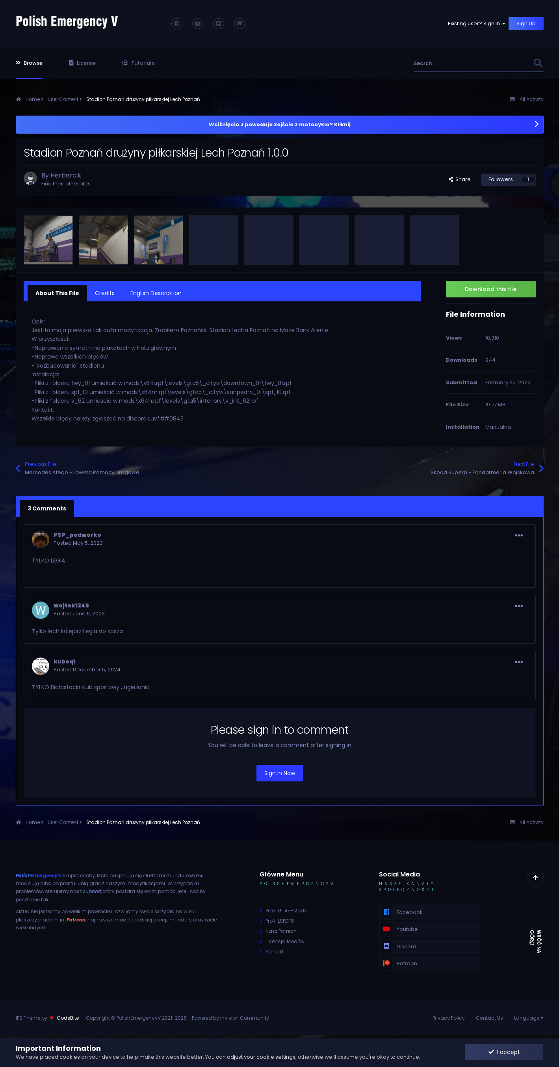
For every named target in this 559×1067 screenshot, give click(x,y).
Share (460, 179)
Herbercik (65, 175)
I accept (504, 1052)
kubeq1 (65, 661)
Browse (29, 63)
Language (529, 1018)
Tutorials (138, 63)
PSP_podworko (77, 535)
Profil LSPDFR (280, 921)
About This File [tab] (57, 293)
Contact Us (489, 1018)
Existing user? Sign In (477, 23)
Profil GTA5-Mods (286, 910)
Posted (78, 543)
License (82, 63)
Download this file (490, 289)
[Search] (456, 63)
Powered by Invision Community (230, 1018)
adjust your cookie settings (261, 1057)
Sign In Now (279, 773)
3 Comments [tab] (47, 508)
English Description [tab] (156, 293)
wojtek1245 (71, 605)
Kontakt (275, 951)
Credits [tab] (105, 293)
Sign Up (526, 23)
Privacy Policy (449, 1018)
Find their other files (66, 183)
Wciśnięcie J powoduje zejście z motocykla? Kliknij (280, 124)
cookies (69, 1057)
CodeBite (68, 1018)
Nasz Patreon (281, 931)
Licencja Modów (285, 941)
